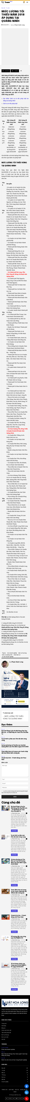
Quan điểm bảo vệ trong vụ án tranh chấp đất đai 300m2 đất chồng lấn (19, 891)
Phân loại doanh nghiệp (8, 1049)
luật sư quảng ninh (7, 654)
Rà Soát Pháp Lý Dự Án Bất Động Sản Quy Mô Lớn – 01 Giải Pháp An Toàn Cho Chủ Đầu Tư (14, 732)
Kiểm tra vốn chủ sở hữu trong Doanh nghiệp (14, 1060)
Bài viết (3, 8)
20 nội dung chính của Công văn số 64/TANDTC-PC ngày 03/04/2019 (18, 965)
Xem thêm (14, 830)
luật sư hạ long (22, 653)
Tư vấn (8, 8)
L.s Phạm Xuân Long (19, 25)
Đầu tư (3, 1052)
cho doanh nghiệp (12, 653)
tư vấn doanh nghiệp (7, 656)
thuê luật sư (17, 654)
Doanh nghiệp (4, 1047)
